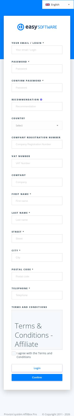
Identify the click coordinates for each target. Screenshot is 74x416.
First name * (21, 194)
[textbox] (58, 4)
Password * (21, 61)
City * (16, 250)
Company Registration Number (36, 137)
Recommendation (27, 99)
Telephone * (21, 288)
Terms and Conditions (29, 307)
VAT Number (21, 156)
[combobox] (58, 4)
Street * (18, 231)
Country (18, 118)
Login (37, 368)
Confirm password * (28, 80)
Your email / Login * (28, 42)
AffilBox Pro (30, 414)
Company (19, 175)
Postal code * (23, 269)
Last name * (21, 212)
